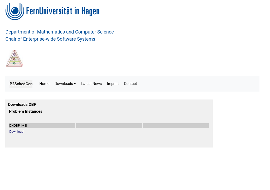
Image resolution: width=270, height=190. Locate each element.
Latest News (91, 84)
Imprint (113, 84)
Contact (130, 84)
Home (44, 84)
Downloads (64, 84)
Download (16, 132)
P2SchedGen (20, 84)
